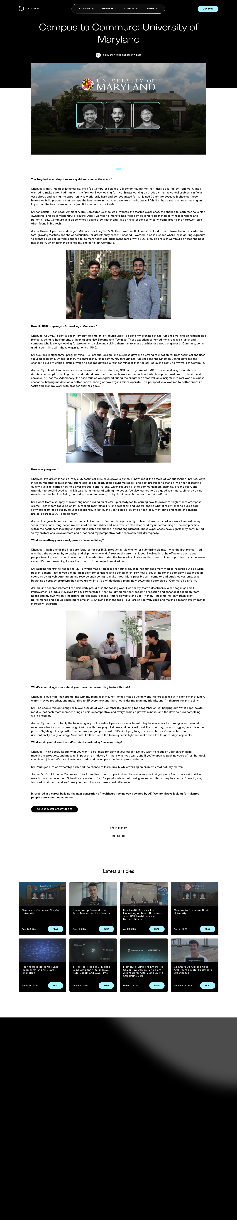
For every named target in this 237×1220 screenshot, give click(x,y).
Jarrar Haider (40, 231)
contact (208, 9)
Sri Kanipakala (40, 211)
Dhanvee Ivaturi (41, 188)
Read (55, 929)
